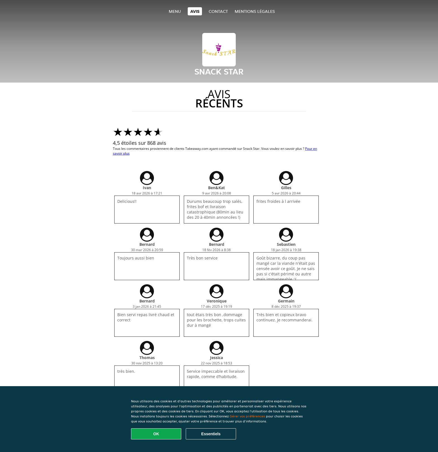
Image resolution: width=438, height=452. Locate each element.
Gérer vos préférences (247, 416)
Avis (194, 11)
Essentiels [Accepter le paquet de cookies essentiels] (210, 434)
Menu (175, 11)
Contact (218, 11)
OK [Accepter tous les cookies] (156, 434)
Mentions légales (255, 11)
